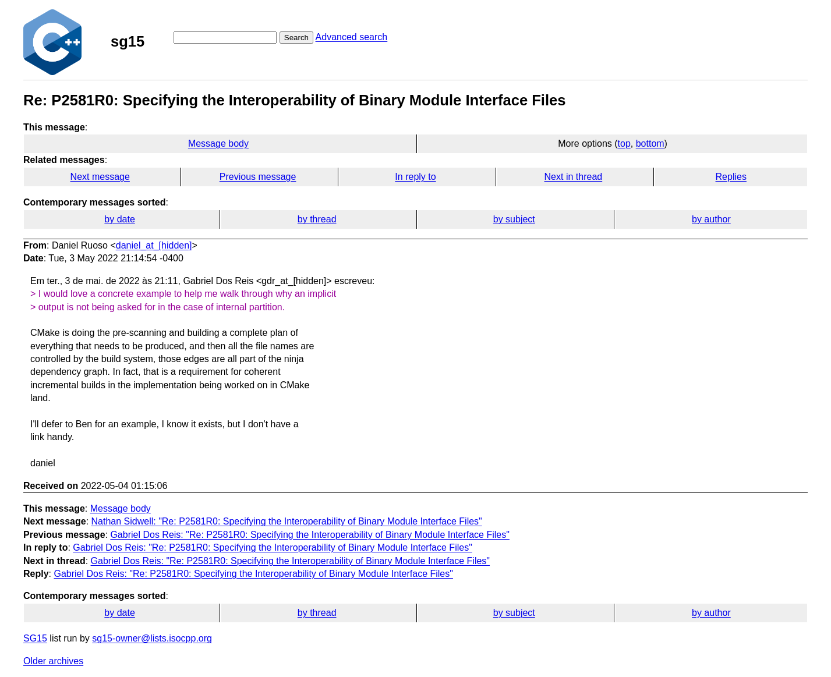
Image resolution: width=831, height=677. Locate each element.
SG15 (35, 638)
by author (711, 219)
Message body (218, 143)
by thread (317, 219)
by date (119, 219)
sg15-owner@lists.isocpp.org (152, 638)
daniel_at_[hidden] (154, 245)
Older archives (53, 661)
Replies (731, 177)
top (624, 143)
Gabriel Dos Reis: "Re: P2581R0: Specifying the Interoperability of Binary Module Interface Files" (309, 535)
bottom (650, 143)
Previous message (258, 177)
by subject (514, 219)
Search (296, 37)
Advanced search (352, 37)
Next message (100, 177)
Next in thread (573, 177)
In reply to (415, 177)
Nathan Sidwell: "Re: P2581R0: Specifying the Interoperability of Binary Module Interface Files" (286, 521)
